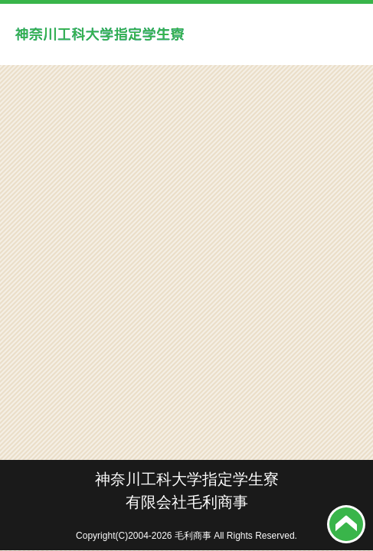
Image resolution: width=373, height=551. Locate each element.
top (346, 524)
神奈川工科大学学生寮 (99, 34)
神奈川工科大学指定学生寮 (187, 479)
